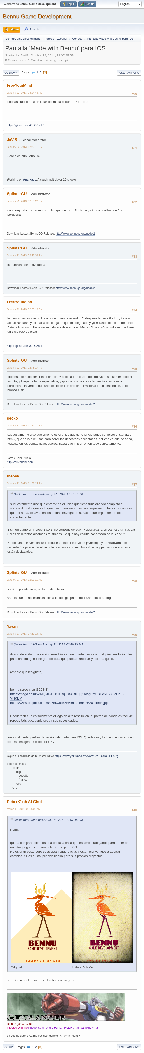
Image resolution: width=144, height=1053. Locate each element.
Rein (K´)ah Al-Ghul (24, 802)
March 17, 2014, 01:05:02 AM (23, 809)
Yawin (12, 626)
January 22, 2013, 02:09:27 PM (24, 201)
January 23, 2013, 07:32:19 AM (24, 633)
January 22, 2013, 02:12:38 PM (24, 255)
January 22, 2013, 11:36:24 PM (24, 483)
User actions (129, 72)
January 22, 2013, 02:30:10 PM (24, 309)
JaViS (12, 140)
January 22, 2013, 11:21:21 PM (24, 425)
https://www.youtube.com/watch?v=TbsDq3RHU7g (87, 756)
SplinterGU (17, 194)
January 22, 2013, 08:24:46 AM (24, 92)
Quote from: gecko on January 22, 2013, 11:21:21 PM (48, 494)
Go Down (11, 72)
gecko (12, 418)
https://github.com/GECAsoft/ (25, 125)
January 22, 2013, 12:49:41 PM (24, 147)
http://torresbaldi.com (20, 462)
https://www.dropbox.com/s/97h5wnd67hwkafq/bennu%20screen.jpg (59, 703)
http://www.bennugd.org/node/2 (75, 233)
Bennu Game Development (37, 16)
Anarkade (29, 179)
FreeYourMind (19, 85)
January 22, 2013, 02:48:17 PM (24, 367)
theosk (13, 476)
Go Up (8, 1047)
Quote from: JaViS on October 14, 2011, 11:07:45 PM (48, 819)
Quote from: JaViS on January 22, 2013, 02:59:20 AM (48, 644)
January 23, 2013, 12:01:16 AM (24, 579)
